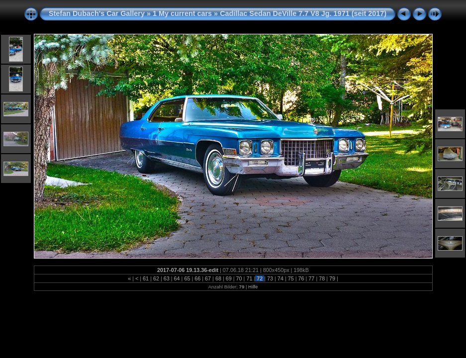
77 (311, 278)
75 (290, 278)
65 (187, 278)
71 (249, 278)
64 (177, 278)
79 (332, 278)
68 (218, 278)
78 (321, 278)
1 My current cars (182, 13)
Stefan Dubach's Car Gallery (97, 13)
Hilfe (253, 286)
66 (197, 278)
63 (166, 278)
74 (280, 278)
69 (228, 278)
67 (207, 278)
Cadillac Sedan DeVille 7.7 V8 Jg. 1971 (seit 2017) (303, 13)
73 (270, 278)
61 (145, 278)
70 (239, 278)
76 (301, 278)
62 (156, 278)
